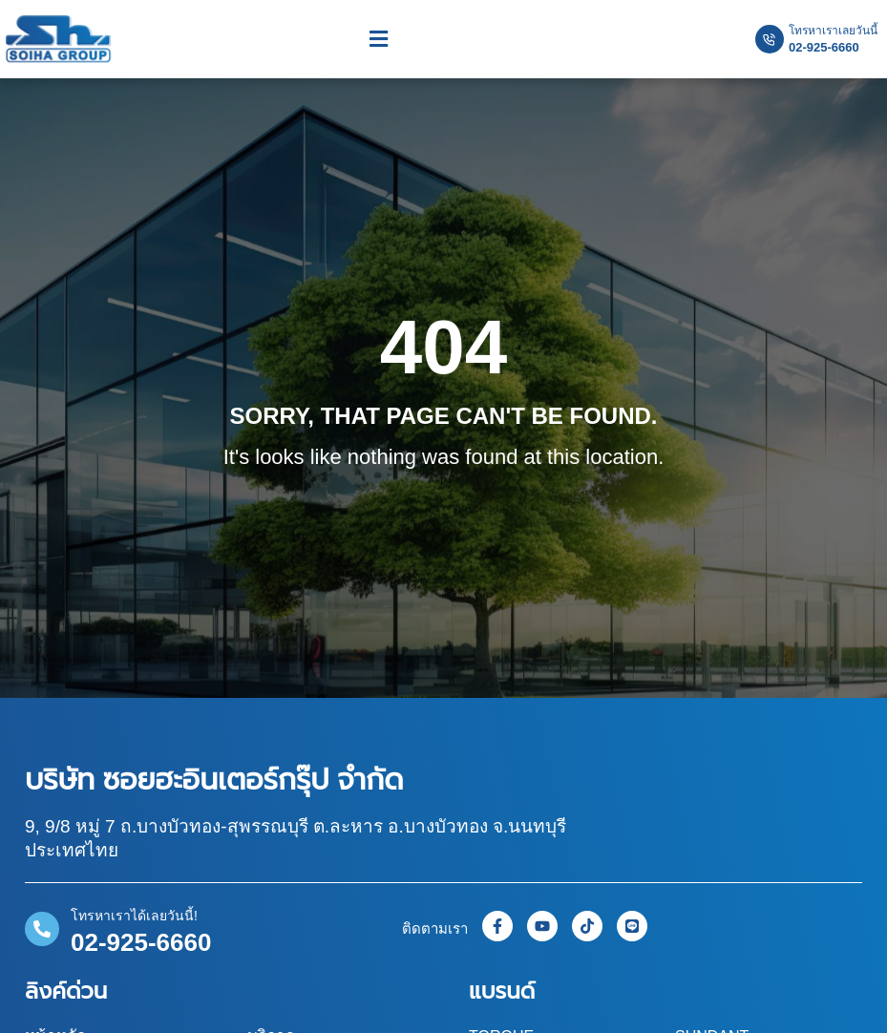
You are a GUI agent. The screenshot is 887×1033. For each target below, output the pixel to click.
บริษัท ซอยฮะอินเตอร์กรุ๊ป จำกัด (214, 779)
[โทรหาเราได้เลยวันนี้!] (42, 929)
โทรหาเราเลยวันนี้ (833, 30)
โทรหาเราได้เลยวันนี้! (134, 915)
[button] (378, 39)
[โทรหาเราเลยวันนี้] (769, 39)
